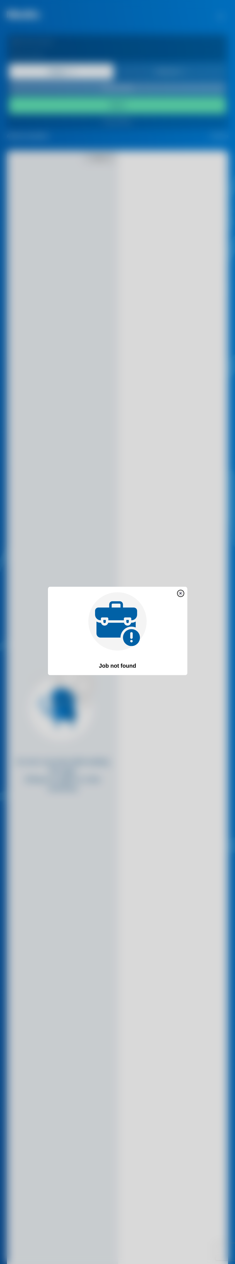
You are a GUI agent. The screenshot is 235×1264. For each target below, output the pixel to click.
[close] (180, 593)
